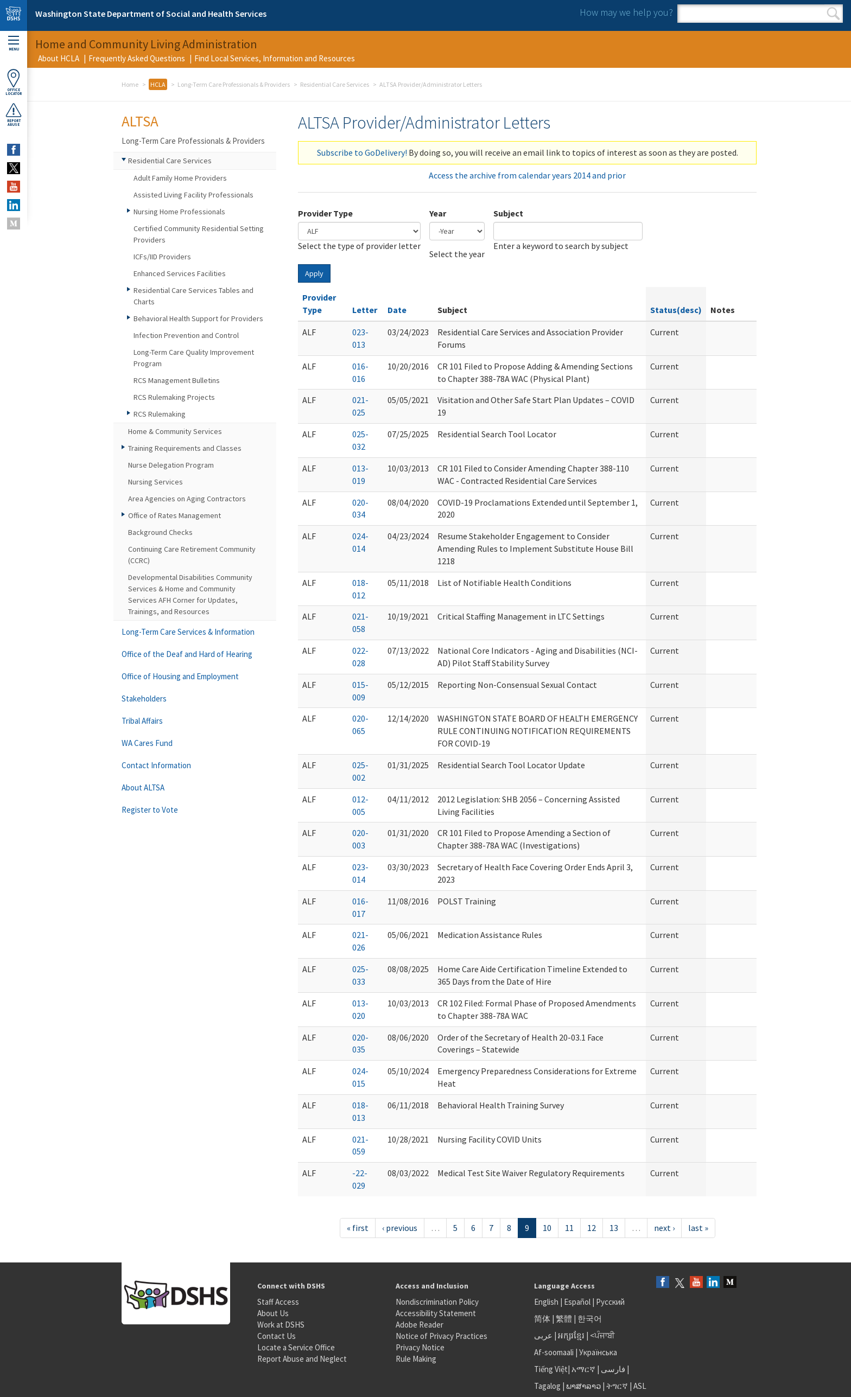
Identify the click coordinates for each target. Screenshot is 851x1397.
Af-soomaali (554, 1352)
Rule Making (416, 1359)
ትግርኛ (617, 1386)
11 (569, 1227)
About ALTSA (143, 787)
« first (358, 1227)
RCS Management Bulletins (177, 380)
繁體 (565, 1318)
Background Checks (160, 532)
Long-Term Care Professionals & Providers (233, 84)
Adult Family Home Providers (180, 178)
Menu (13, 44)
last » (698, 1227)
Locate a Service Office (296, 1347)
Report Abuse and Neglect (302, 1359)
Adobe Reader (419, 1324)
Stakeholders (144, 698)
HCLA (158, 84)
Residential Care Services (334, 84)
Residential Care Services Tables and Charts (193, 296)
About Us (273, 1313)
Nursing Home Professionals (179, 211)
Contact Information (156, 765)
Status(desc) (676, 309)
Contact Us (276, 1336)
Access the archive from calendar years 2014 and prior (527, 175)
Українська (598, 1352)
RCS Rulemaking (160, 414)
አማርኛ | (585, 1369)
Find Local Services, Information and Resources (274, 58)
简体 (542, 1318)
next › (664, 1227)
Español (577, 1302)
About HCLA (58, 58)
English (547, 1302)
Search (833, 13)
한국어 (589, 1318)
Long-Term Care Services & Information (188, 632)
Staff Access (278, 1302)
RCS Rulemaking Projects (174, 397)
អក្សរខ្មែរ (571, 1335)
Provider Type (325, 213)
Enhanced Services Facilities (180, 273)
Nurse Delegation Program (171, 465)
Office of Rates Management (174, 515)
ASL (639, 1386)
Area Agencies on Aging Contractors (187, 498)
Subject (508, 213)
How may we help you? (626, 12)
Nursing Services (155, 482)
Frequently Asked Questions (136, 58)
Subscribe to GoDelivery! (362, 152)
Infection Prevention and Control (186, 335)
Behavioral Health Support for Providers (198, 318)
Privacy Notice (420, 1347)
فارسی (612, 1369)
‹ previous (399, 1227)
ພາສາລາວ (583, 1386)
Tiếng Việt (551, 1369)
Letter (364, 309)
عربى (543, 1335)
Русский (610, 1302)
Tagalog (547, 1386)
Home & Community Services (175, 431)
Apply (314, 273)
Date (397, 309)
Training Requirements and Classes (185, 448)
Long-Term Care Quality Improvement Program (194, 357)
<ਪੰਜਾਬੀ (602, 1335)
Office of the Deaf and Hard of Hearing (187, 654)
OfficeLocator (13, 82)
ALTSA (140, 121)
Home (130, 84)
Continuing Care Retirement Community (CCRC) (192, 554)
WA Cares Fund (147, 743)
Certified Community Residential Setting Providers (199, 234)
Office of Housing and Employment (180, 676)
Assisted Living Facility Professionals (193, 195)
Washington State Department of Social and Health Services (150, 13)
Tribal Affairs (142, 721)
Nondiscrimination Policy (437, 1302)
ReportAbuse (13, 114)
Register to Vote (150, 810)
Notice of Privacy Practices (441, 1336)
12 (591, 1227)
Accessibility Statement (436, 1313)
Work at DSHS (280, 1324)
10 (547, 1227)
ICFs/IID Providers (162, 256)
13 (613, 1227)
